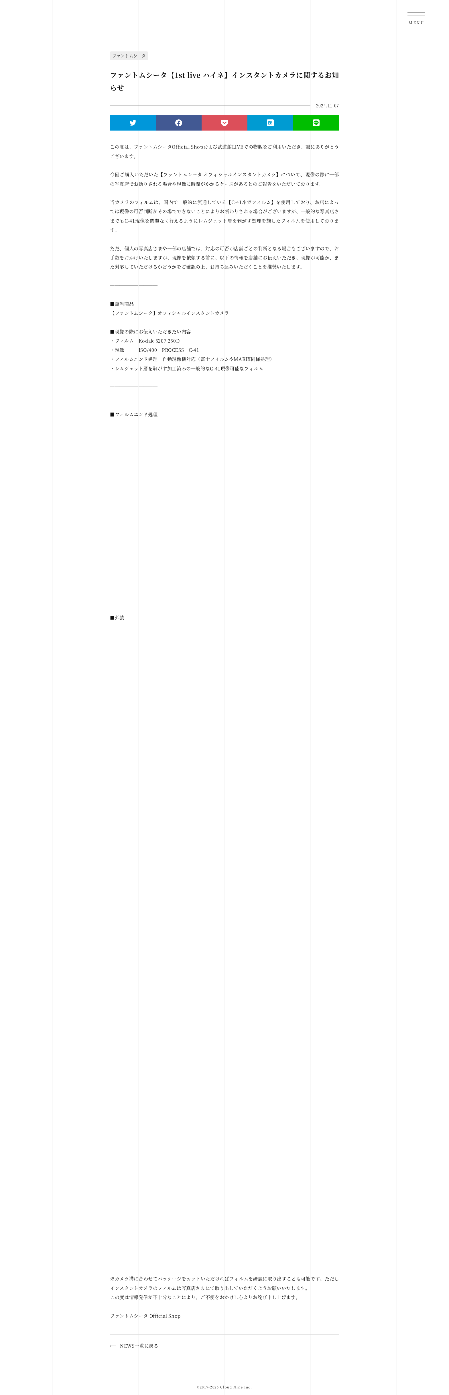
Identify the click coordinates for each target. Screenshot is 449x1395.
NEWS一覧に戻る (139, 1345)
